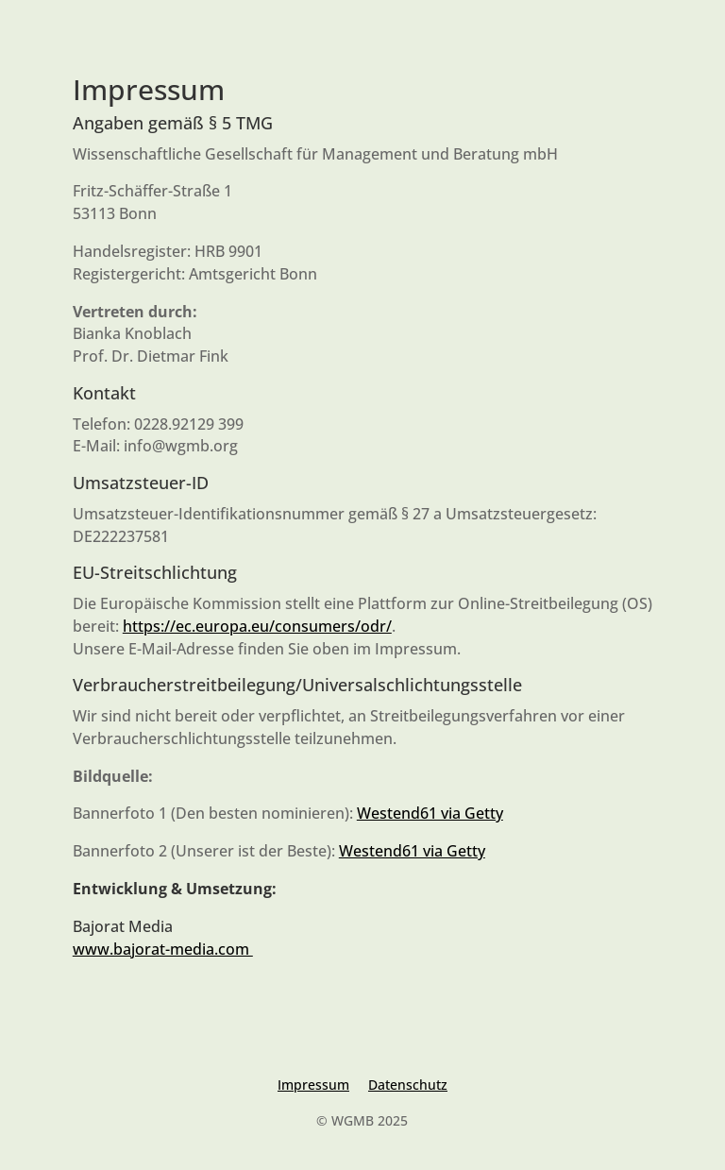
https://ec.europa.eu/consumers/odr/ (257, 626)
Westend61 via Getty (430, 813)
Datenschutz (407, 1085)
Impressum (313, 1085)
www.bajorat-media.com (163, 949)
